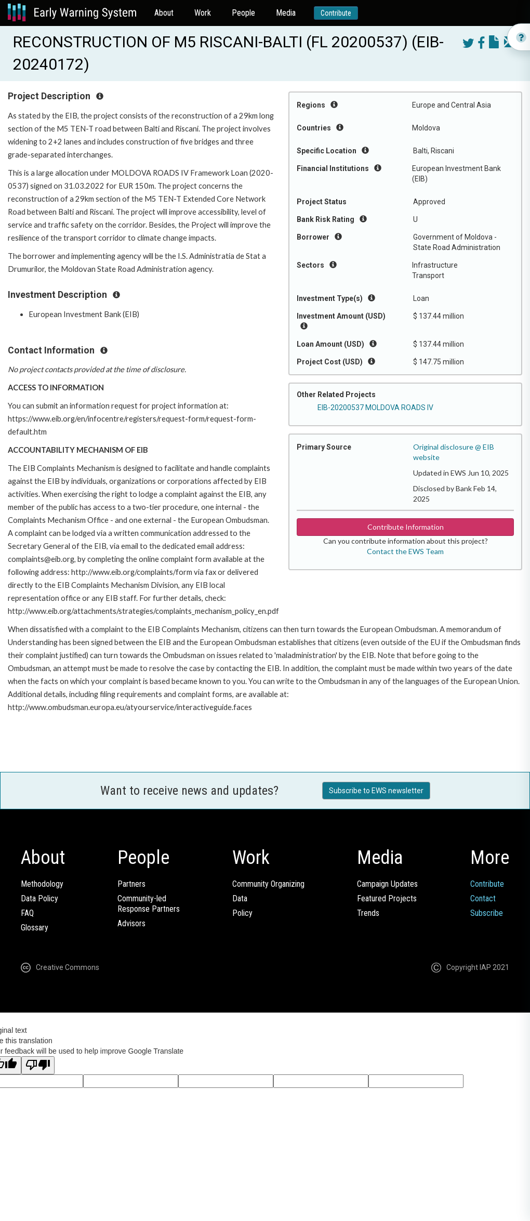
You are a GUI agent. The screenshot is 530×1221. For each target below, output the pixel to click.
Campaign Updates (387, 884)
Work (202, 13)
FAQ (27, 913)
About (164, 13)
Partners (131, 884)
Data (239, 898)
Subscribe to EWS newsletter (376, 790)
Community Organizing (268, 884)
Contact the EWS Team (405, 551)
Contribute (336, 13)
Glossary (34, 928)
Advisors (131, 923)
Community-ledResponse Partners (148, 904)
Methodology (42, 884)
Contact (483, 898)
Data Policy (39, 898)
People (243, 13)
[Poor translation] (38, 1065)
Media (286, 13)
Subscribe (486, 913)
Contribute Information (405, 526)
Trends (368, 913)
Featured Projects (387, 898)
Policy (242, 913)
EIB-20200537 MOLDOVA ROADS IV (375, 407)
